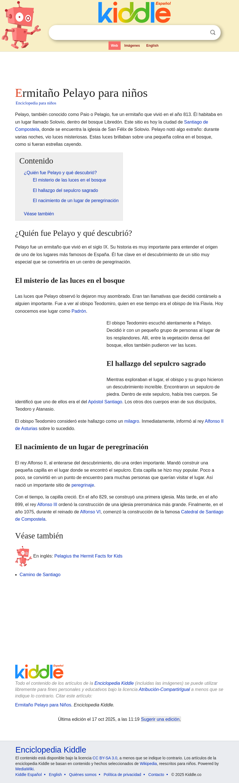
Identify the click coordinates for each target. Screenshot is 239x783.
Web (114, 46)
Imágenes (132, 46)
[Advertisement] (119, 67)
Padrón (79, 311)
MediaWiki (25, 769)
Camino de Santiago (40, 574)
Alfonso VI (90, 511)
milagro (131, 421)
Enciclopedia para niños (36, 103)
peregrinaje (83, 485)
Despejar (201, 32)
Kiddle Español (29, 774)
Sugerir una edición (160, 719)
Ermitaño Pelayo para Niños (43, 705)
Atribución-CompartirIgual (164, 689)
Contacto (156, 774)
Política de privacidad (122, 774)
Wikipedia (148, 763)
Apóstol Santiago (105, 401)
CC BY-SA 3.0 (105, 758)
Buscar (213, 32)
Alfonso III (47, 504)
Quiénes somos (82, 774)
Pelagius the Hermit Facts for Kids (88, 556)
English (152, 46)
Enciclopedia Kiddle (114, 683)
